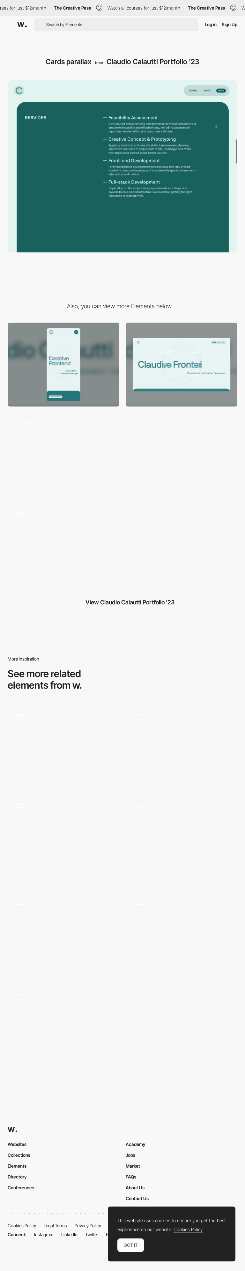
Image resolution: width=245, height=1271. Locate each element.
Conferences (21, 1187)
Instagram (44, 1234)
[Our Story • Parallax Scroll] (181, 1026)
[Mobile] (63, 365)
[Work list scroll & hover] (63, 545)
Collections (19, 1155)
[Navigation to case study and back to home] (181, 455)
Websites (17, 1144)
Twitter (91, 1234)
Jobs (130, 1155)
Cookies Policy (22, 1225)
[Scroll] (181, 839)
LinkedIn (69, 1234)
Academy (135, 1144)
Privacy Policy (88, 1225)
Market (133, 1166)
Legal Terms (55, 1225)
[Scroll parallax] (63, 746)
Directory (17, 1176)
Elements (17, 1166)
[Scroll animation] (181, 933)
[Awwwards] (22, 24)
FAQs (131, 1176)
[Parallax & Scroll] (63, 839)
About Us (135, 1187)
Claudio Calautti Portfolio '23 (153, 61)
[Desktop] (181, 365)
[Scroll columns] (63, 933)
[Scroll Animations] (63, 1026)
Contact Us (137, 1198)
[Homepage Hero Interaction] (63, 455)
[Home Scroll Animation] (181, 746)
